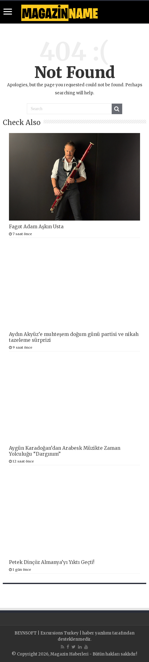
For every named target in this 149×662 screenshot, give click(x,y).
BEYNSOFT (25, 633)
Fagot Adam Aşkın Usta (36, 227)
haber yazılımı (96, 633)
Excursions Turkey (59, 633)
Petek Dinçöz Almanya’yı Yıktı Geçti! (51, 562)
